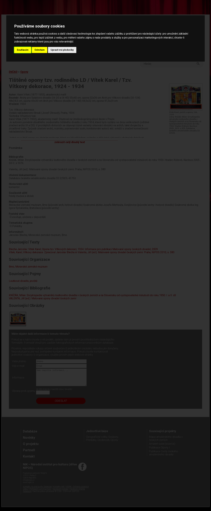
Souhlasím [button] (23, 50)
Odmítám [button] (39, 50)
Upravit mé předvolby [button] (62, 50)
